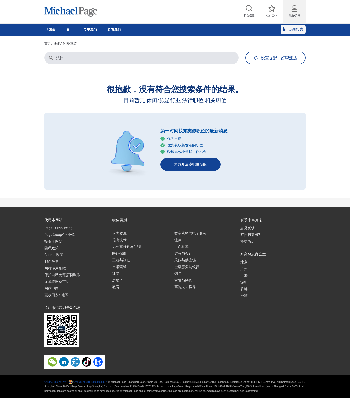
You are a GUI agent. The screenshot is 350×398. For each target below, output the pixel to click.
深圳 (244, 282)
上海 (244, 275)
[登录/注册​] (294, 10)
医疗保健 (119, 253)
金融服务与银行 (186, 267)
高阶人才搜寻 (185, 287)
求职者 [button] (50, 30)
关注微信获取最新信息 (62, 308)
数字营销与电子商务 (190, 233)
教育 (115, 287)
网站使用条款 (55, 268)
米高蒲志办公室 (253, 254)
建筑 (115, 273)
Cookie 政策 (53, 255)
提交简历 (247, 241)
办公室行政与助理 (126, 247)
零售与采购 (183, 280)
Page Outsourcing (58, 228)
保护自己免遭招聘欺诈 (62, 275)
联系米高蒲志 (251, 220)
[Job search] (249, 12)
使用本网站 (53, 220)
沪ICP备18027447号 (55, 382)
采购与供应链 (185, 260)
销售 (177, 273)
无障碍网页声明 (56, 281)
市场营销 (119, 267)
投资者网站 (53, 241)
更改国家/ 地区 (56, 295)
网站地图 (51, 288)
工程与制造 (121, 260)
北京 (244, 262)
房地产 (117, 280)
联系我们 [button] (114, 30)
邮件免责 (51, 261)
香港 (244, 289)
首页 (47, 43)
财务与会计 (183, 253)
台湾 (244, 296)
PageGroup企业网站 (60, 235)
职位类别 (119, 220)
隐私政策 (51, 248)
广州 (244, 269)
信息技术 (119, 240)
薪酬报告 (293, 29)
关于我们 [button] (90, 30)
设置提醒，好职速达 (279, 58)
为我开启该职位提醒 (190, 164)
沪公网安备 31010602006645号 (88, 382)
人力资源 (119, 233)
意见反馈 (247, 228)
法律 (57, 43)
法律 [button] (56, 57)
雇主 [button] (69, 30)
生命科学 (181, 247)
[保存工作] (271, 12)
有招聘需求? (250, 235)
